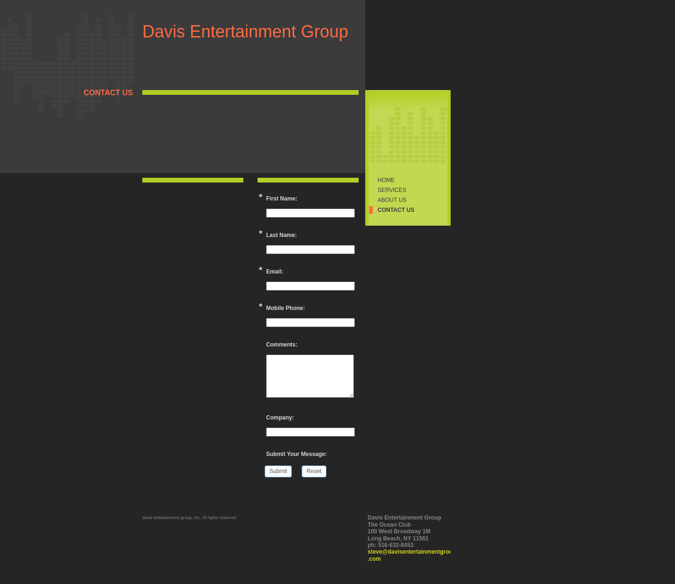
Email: (274, 271)
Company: (280, 417)
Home (386, 180)
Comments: (281, 344)
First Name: (281, 198)
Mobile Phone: (285, 308)
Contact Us (396, 210)
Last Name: (281, 235)
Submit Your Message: (296, 454)
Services (392, 190)
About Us (392, 200)
